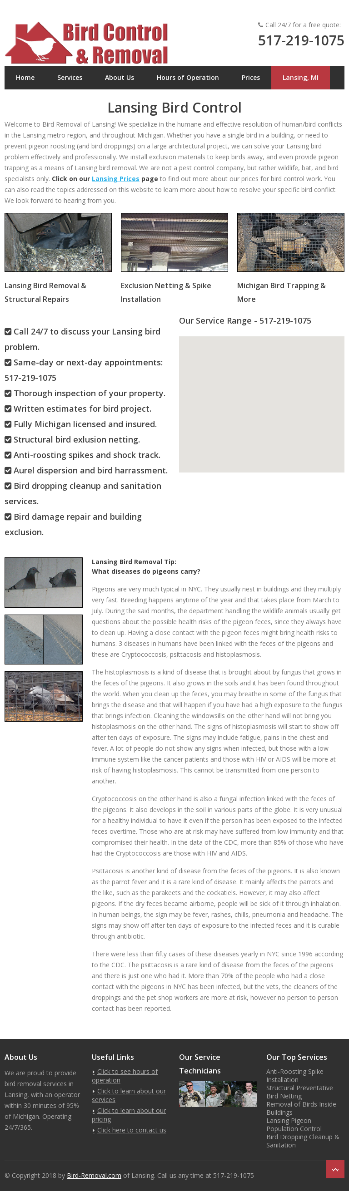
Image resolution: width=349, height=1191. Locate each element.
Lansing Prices (116, 178)
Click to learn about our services (129, 1095)
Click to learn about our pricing (129, 1114)
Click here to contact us (131, 1130)
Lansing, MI (301, 77)
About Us (119, 77)
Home (25, 77)
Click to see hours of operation (125, 1075)
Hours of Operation (188, 77)
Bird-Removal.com (94, 1175)
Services (69, 77)
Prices (251, 77)
